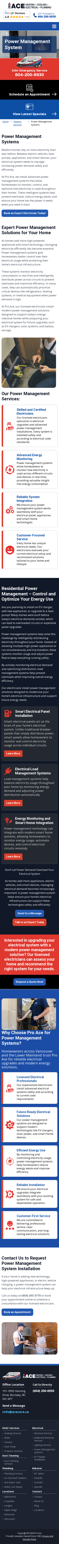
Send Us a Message (29, 913)
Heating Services (12, 1433)
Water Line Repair (13, 1486)
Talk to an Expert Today (29, 922)
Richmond (9, 1514)
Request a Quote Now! (29, 982)
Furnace (8, 1442)
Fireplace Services (13, 1451)
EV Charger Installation (39, 1458)
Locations (39, 1510)
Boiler (7, 1437)
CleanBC (38, 1478)
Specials (38, 1486)
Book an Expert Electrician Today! (25, 213)
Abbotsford (10, 1496)
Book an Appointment (17, 1312)
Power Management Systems (44, 1451)
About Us (39, 1501)
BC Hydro (39, 1473)
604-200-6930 (47, 16)
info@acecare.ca (15, 1412)
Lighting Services (42, 1445)
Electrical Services (43, 1433)
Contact (38, 1496)
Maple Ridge (10, 1510)
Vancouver (9, 1519)
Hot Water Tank (12, 1482)
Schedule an (29, 94)
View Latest (29, 113)
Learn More (13, 754)
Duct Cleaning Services (11, 1462)
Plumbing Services (13, 1473)
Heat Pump (10, 1446)
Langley (8, 1505)
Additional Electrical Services (44, 1439)
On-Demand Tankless (15, 1478)
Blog (36, 1505)
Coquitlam (9, 1501)
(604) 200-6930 (43, 1391)
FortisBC (38, 1482)
